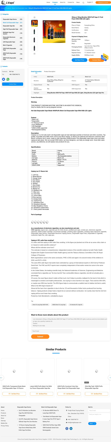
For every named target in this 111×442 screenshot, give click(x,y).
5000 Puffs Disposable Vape (12, 58)
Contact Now (12, 84)
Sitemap (3, 420)
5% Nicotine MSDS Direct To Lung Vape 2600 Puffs (51, 412)
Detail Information (36, 71)
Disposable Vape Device (12, 19)
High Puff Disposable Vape (12, 29)
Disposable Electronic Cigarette (12, 37)
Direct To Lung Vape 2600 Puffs (40, 304)
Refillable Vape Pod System (12, 33)
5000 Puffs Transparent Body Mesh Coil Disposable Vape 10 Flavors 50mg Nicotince (14, 388)
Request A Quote (103, 2)
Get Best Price (79, 60)
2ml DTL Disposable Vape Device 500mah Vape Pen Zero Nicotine (28, 420)
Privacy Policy (5, 426)
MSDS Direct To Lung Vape (58, 304)
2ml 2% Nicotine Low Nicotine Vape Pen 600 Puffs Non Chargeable (27, 413)
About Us (3, 415)
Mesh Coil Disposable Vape (12, 23)
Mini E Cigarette (12, 45)
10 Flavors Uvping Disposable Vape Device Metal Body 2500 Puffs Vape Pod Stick (27, 427)
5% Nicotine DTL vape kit (76, 304)
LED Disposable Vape (12, 42)
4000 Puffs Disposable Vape (12, 53)
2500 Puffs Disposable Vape (12, 49)
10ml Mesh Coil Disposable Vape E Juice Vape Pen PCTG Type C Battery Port (52, 419)
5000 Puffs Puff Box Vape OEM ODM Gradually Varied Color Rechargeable (52, 427)
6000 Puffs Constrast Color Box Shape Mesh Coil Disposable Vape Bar (69, 388)
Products (3, 413)
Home (2, 410)
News (2, 418)
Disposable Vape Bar (12, 26)
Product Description (49, 71)
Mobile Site (4, 423)
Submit (40, 336)
